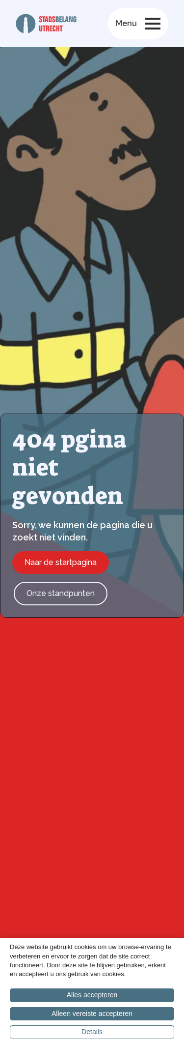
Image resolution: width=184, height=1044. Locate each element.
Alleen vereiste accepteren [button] (92, 1013)
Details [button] (92, 1032)
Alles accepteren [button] (92, 995)
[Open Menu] (152, 23)
